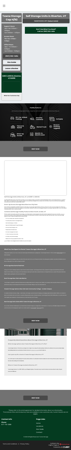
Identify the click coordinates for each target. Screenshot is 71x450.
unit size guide (33, 307)
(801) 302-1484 (49, 31)
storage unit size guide (35, 350)
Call (5, 240)
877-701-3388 (6, 425)
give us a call (39, 307)
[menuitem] (53, 423)
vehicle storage (59, 252)
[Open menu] (4, 6)
